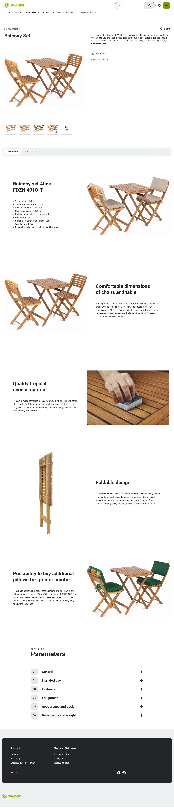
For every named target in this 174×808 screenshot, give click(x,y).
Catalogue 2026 (61, 754)
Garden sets (46, 12)
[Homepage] (5, 12)
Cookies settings (61, 763)
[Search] (149, 5)
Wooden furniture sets (64, 12)
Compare (98, 53)
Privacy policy (60, 759)
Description (12, 152)
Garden (15, 12)
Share (164, 28)
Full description (98, 43)
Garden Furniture (29, 12)
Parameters (30, 152)
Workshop (16, 759)
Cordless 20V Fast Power (23, 763)
